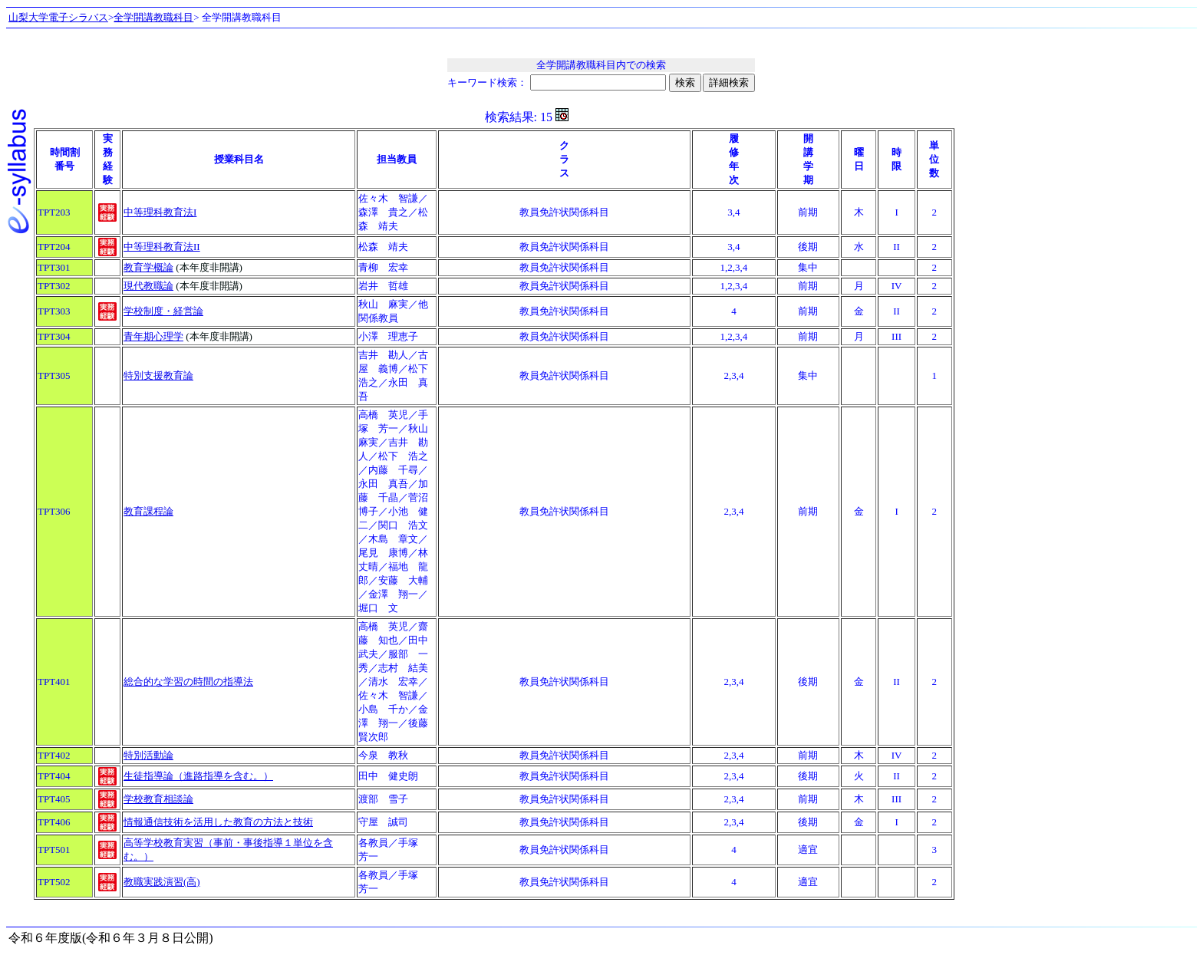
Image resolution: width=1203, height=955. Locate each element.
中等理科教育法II (162, 246)
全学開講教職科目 (153, 17)
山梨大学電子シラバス (58, 17)
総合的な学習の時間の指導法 (188, 681)
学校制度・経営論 (163, 311)
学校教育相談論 (158, 799)
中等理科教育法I (160, 212)
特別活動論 (148, 755)
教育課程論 (148, 511)
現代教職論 (148, 285)
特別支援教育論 (158, 375)
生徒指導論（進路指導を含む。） (198, 776)
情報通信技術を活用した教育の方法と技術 (218, 822)
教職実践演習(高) (162, 881)
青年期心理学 (153, 336)
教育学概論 (148, 267)
